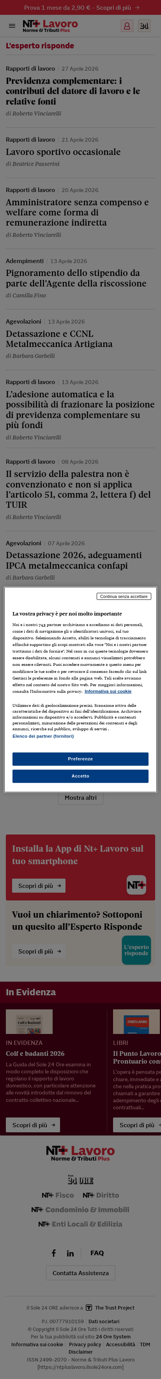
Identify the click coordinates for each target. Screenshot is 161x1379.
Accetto (81, 776)
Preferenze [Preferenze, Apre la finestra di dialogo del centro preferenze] (80, 758)
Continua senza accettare (124, 596)
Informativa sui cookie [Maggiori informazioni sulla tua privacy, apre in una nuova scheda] (108, 691)
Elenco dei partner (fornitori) (43, 736)
